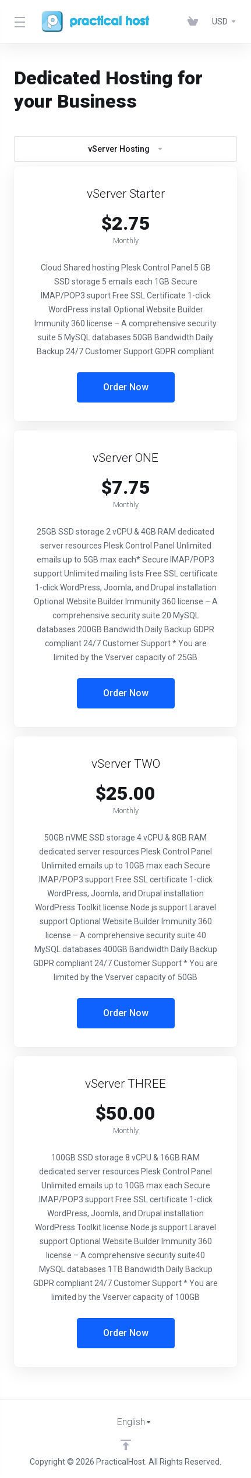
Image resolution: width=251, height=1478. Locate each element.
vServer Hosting (126, 149)
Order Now (126, 387)
